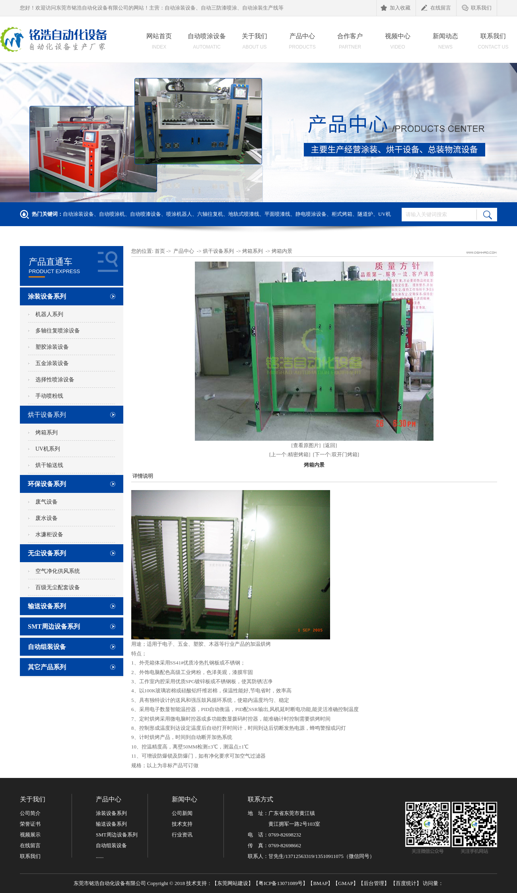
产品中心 (302, 43)
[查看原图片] (306, 445)
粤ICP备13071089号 (280, 883)
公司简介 (30, 813)
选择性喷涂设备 (54, 380)
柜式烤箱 (342, 214)
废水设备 (46, 518)
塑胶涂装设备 (52, 347)
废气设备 (46, 502)
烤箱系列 (46, 433)
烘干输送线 (49, 465)
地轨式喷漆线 (243, 214)
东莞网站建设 (232, 883)
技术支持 (182, 824)
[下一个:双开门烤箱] (336, 454)
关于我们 (254, 43)
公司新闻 (182, 813)
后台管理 (373, 883)
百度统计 (406, 883)
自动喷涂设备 (207, 43)
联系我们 (477, 8)
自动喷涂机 (112, 214)
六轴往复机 (210, 214)
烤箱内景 (282, 251)
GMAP (345, 883)
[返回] (330, 445)
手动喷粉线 (49, 396)
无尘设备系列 (47, 553)
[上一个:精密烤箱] (289, 454)
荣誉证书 (30, 824)
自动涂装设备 (78, 214)
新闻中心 (184, 799)
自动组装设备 (47, 646)
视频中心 (398, 43)
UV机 (384, 214)
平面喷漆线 (277, 214)
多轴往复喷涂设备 (57, 331)
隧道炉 (365, 214)
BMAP (320, 883)
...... (100, 856)
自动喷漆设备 (145, 214)
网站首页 (159, 43)
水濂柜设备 (49, 534)
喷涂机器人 (179, 214)
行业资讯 (182, 835)
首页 (160, 251)
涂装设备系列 (47, 296)
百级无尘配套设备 (57, 587)
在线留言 (436, 8)
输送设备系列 (47, 606)
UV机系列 (47, 449)
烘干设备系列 (47, 414)
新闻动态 (445, 43)
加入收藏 (395, 8)
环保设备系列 (47, 484)
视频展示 (30, 835)
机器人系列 (49, 314)
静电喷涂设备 (311, 214)
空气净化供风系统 (57, 571)
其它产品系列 (47, 667)
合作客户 (350, 43)
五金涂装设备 (52, 363)
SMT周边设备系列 (54, 626)
